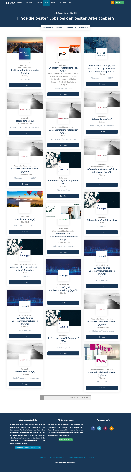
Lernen (21, 3)
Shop (71, 3)
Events (54, 3)
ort (59, 28)
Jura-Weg (30, 3)
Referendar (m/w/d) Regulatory (102, 220)
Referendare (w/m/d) (102, 119)
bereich (72, 28)
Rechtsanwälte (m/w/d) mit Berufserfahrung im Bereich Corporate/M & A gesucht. (101, 68)
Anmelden (119, 2)
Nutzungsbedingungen (57, 458)
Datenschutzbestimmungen (77, 458)
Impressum (43, 458)
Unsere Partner (35, 448)
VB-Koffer (64, 3)
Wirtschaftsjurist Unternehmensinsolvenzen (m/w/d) (102, 271)
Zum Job (25, 86)
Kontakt (92, 458)
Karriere (40, 3)
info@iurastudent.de (65, 440)
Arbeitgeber (85, 28)
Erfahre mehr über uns (22, 448)
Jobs (47, 3)
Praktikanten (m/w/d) (25, 219)
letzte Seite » (85, 398)
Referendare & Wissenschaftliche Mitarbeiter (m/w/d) (63, 237)
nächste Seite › (74, 398)
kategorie (46, 28)
